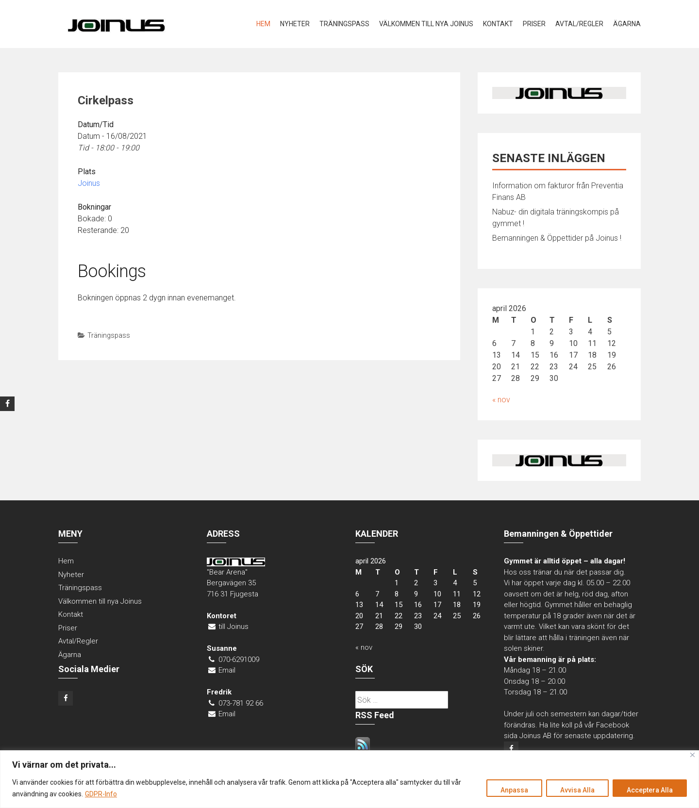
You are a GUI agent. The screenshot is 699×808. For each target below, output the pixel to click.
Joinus (89, 183)
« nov (501, 399)
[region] (349, 779)
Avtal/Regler (579, 24)
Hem (263, 24)
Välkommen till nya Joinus (426, 24)
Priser (534, 24)
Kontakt (498, 24)
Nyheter (295, 24)
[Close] (692, 755)
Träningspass (344, 24)
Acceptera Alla (650, 790)
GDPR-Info (101, 794)
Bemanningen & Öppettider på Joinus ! (556, 238)
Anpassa (514, 790)
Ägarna (627, 24)
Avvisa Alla (577, 790)
